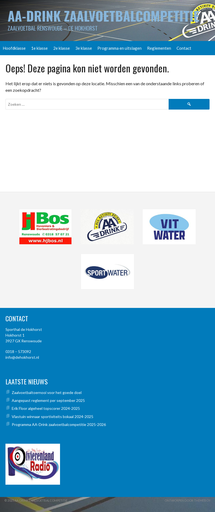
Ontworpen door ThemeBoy (188, 500)
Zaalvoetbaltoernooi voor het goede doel (47, 392)
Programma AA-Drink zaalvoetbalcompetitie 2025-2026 (59, 424)
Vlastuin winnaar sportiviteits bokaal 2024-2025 (52, 416)
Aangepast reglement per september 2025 (48, 400)
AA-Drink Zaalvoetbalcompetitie (103, 15)
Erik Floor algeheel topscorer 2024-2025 (46, 408)
